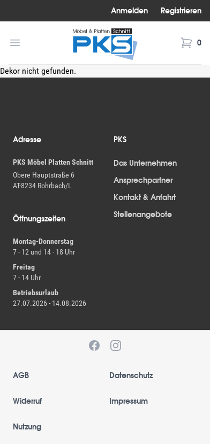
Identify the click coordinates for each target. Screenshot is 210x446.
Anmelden (129, 11)
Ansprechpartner (143, 180)
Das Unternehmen (145, 163)
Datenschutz (131, 375)
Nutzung (27, 427)
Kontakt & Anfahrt (145, 197)
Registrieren (181, 11)
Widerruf (27, 401)
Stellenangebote (143, 214)
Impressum (128, 401)
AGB (21, 375)
